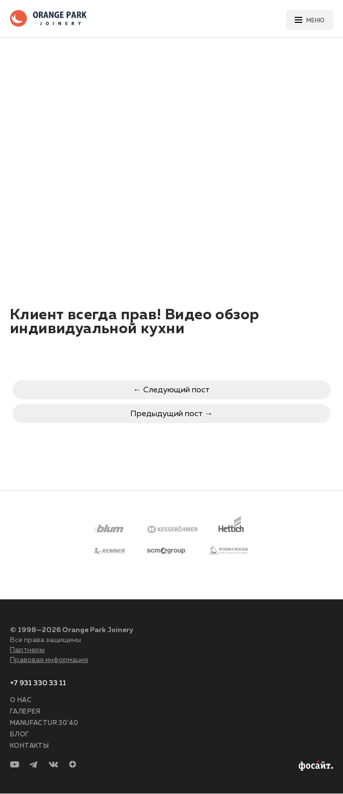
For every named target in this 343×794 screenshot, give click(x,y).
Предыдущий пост (166, 414)
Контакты (29, 746)
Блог (19, 734)
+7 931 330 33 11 (38, 683)
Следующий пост (176, 390)
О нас (20, 700)
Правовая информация (49, 659)
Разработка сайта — (314, 766)
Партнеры (27, 650)
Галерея (25, 712)
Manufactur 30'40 (44, 723)
